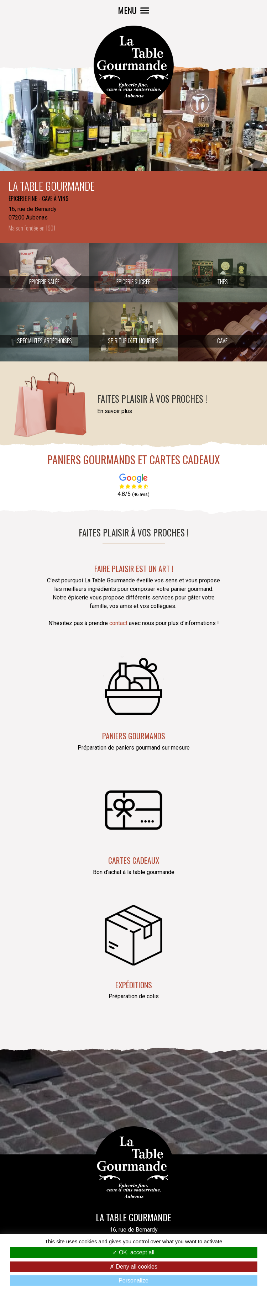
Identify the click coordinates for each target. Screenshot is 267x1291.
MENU (133, 10)
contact (119, 623)
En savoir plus (114, 411)
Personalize (133, 1280)
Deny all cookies (133, 1267)
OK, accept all (133, 1252)
